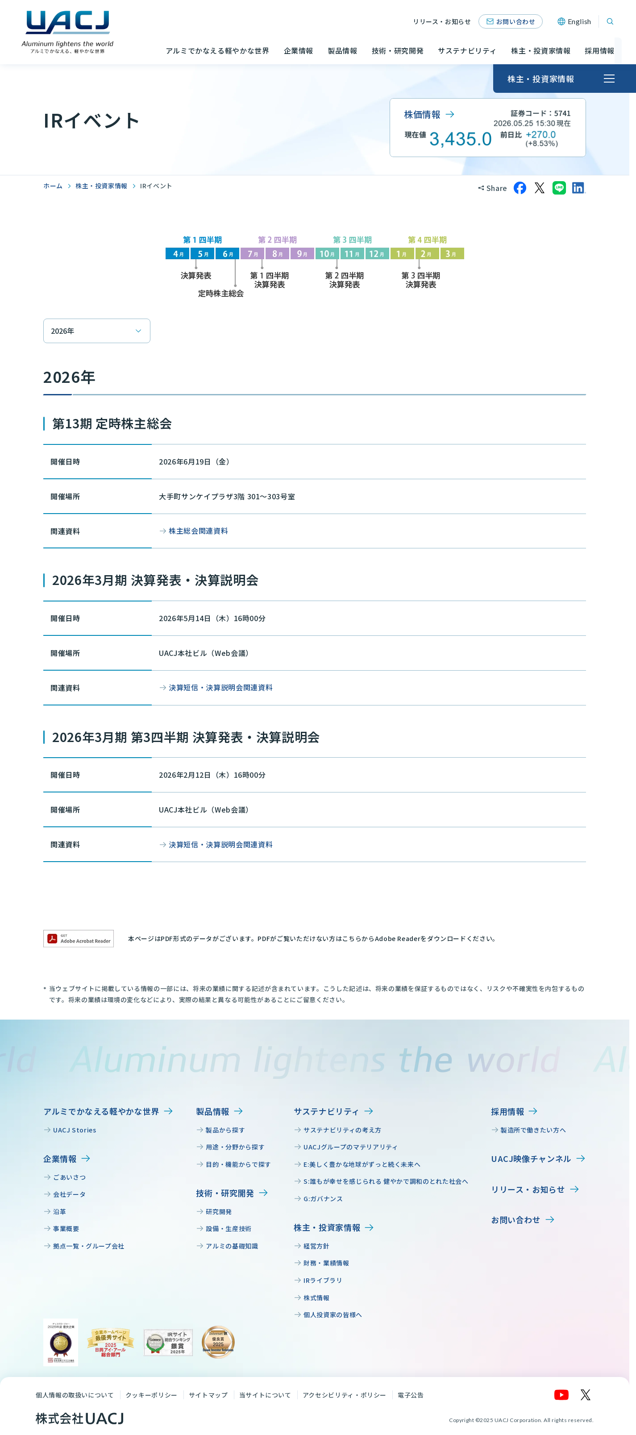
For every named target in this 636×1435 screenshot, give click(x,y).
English (579, 21)
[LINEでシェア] (559, 188)
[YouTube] (561, 1395)
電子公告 (411, 1394)
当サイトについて (265, 1394)
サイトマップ (208, 1394)
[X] (586, 1395)
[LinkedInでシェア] (579, 188)
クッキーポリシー (151, 1394)
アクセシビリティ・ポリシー (345, 1394)
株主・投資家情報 (101, 185)
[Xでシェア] (539, 188)
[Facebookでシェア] (520, 188)
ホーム (53, 185)
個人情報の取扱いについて (75, 1394)
